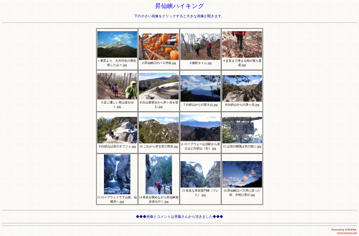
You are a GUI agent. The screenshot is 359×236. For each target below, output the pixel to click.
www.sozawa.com (347, 232)
